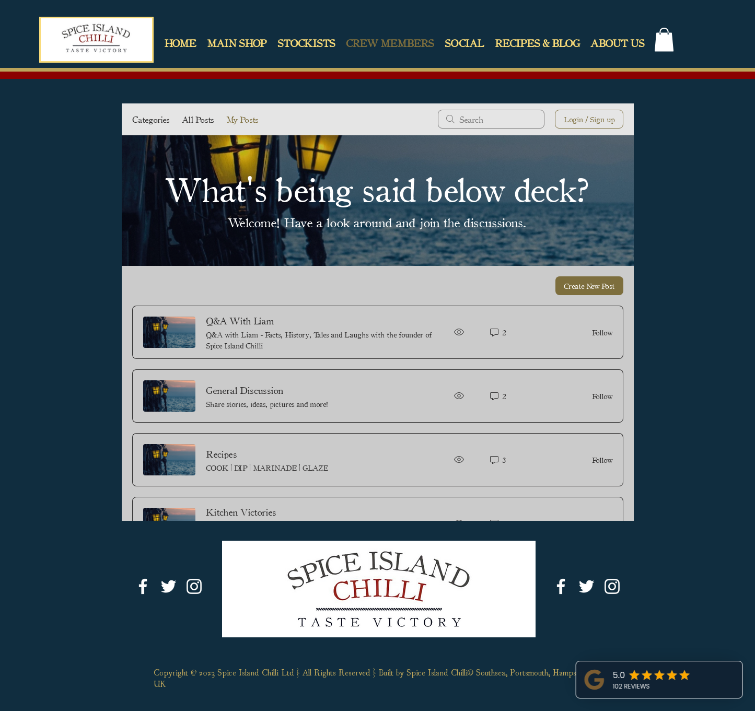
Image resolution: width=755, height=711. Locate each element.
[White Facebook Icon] (143, 586)
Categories (150, 119)
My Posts (242, 119)
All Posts (198, 119)
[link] (664, 39)
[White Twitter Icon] (168, 586)
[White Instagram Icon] (194, 586)
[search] (491, 119)
